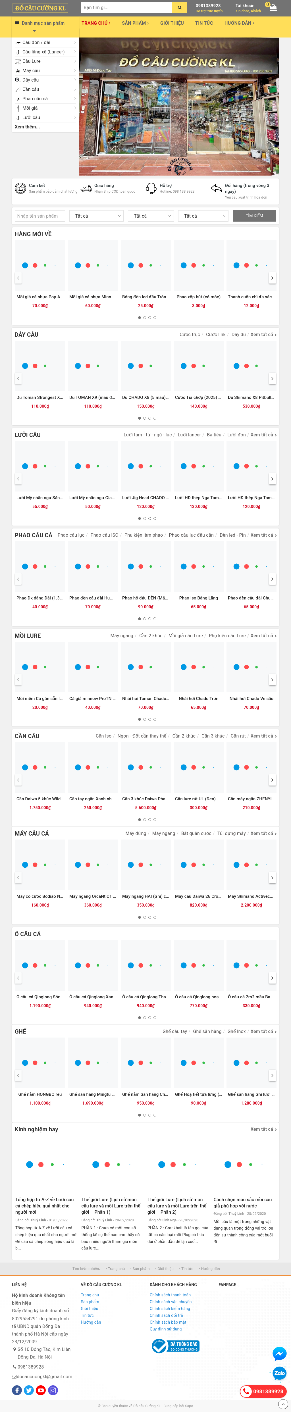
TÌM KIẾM (254, 216)
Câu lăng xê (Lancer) (43, 52)
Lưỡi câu (31, 117)
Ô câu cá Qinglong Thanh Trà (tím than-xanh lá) (168, 996)
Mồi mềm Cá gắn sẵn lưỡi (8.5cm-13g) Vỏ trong (62, 698)
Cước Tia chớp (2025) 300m (202, 397)
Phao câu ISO (104, 535)
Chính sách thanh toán (170, 1295)
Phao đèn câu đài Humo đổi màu (101, 598)
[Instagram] (53, 1390)
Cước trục (190, 334)
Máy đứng (135, 833)
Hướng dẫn (239, 23)
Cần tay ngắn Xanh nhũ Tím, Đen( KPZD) (108, 798)
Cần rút (238, 736)
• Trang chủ (115, 1269)
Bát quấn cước (196, 833)
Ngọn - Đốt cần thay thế (141, 736)
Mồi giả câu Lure (186, 635)
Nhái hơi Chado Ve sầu (251, 698)
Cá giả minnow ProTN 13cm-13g (100, 698)
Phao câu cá (35, 98)
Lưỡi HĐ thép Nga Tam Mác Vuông (208, 497)
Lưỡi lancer (189, 435)
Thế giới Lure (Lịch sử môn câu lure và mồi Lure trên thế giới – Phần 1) (111, 1206)
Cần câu (30, 89)
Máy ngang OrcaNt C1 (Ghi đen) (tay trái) (109, 896)
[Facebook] (17, 1390)
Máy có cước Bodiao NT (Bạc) (45, 896)
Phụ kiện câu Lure (227, 635)
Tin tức (204, 23)
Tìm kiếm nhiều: (86, 1268)
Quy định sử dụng (166, 1329)
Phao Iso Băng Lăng (198, 598)
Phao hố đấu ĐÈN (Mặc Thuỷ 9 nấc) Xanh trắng (167, 598)
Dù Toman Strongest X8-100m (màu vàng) (57, 397)
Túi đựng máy (231, 833)
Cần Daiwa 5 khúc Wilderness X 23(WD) (54, 798)
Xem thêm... (27, 127)
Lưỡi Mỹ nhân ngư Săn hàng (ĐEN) (49, 497)
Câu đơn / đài (36, 42)
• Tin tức (186, 1269)
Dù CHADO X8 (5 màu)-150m (150, 397)
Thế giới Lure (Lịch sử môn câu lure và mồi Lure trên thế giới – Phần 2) (176, 1206)
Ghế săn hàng (207, 1031)
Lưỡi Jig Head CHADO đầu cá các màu (159, 497)
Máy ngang (121, 635)
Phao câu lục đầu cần (191, 535)
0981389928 (208, 5)
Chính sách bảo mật (168, 1322)
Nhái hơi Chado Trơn (198, 698)
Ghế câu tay (175, 1031)
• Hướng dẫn (209, 1269)
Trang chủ (96, 23)
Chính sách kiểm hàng (170, 1308)
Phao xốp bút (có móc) (199, 296)
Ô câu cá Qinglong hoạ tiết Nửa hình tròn (214, 996)
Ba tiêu (214, 435)
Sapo (189, 1406)
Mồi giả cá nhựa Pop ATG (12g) (46, 296)
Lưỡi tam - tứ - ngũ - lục (148, 435)
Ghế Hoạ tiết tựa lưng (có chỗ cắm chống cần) (219, 1094)
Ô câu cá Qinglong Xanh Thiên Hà (101, 996)
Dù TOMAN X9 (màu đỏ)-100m (99, 397)
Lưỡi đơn (236, 435)
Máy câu (31, 70)
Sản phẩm (135, 23)
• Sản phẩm (140, 1269)
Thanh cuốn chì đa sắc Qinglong (259, 296)
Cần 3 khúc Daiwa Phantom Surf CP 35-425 (164, 798)
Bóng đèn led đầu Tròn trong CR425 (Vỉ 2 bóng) (168, 296)
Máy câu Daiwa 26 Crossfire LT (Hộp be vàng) (219, 896)
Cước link (216, 334)
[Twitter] (29, 1390)
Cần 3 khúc (213, 736)
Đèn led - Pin (233, 535)
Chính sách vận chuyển (171, 1301)
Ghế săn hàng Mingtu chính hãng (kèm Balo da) (115, 1094)
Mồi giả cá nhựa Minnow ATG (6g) (102, 296)
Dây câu (30, 80)
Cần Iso (103, 736)
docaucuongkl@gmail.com (44, 1376)
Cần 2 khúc (151, 635)
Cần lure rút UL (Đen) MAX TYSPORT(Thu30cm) (221, 798)
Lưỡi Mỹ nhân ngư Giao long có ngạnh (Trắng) (113, 497)
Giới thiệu (172, 23)
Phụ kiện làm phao (143, 535)
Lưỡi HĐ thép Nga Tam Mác (254, 497)
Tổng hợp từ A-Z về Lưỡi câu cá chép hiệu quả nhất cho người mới (44, 1206)
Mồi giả (30, 108)
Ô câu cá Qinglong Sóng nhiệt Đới (48, 996)
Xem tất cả (262, 334)
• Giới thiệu (164, 1269)
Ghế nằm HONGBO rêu (40, 1094)
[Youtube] (41, 1390)
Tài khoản (245, 5)
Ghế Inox (237, 1031)
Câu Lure (31, 61)
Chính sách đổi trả (166, 1315)
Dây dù (239, 334)
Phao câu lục (71, 535)
